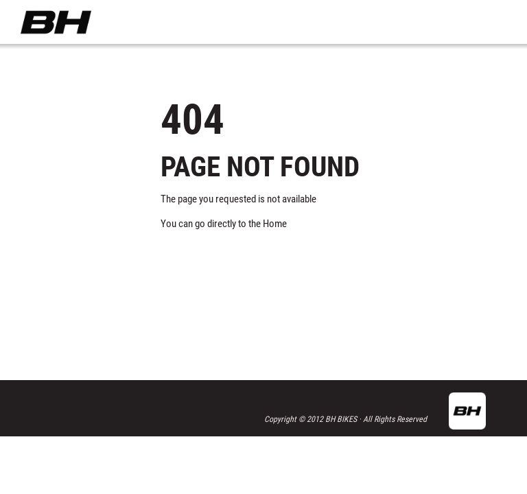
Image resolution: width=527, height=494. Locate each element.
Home (275, 223)
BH (56, 22)
